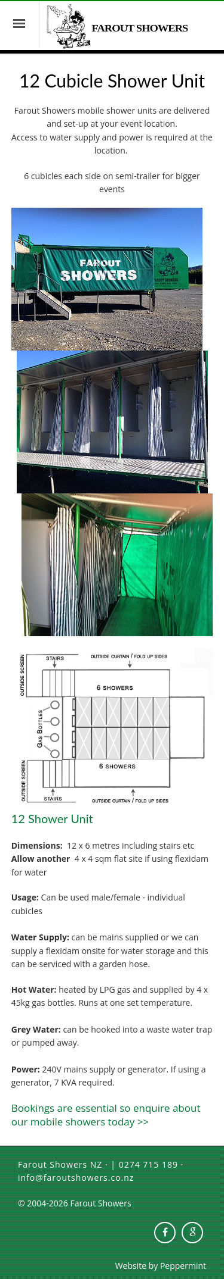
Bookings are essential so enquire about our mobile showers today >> (106, 1114)
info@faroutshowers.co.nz (76, 1177)
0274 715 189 (148, 1164)
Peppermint (183, 1265)
